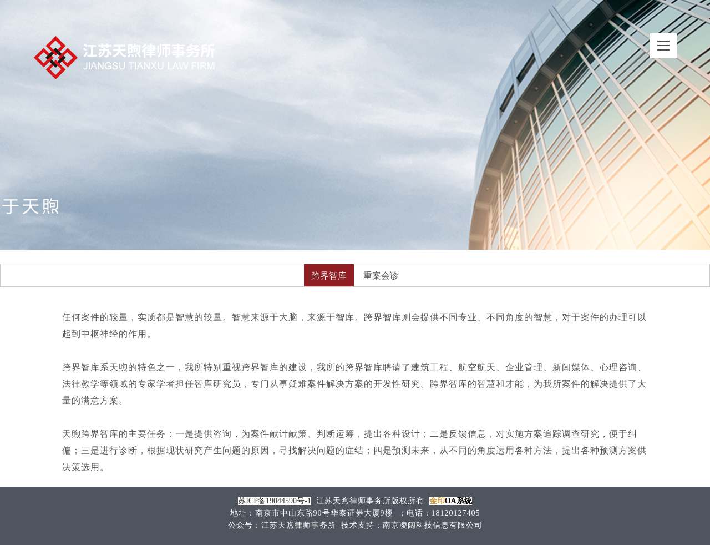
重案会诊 (381, 275)
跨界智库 (329, 275)
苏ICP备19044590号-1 (274, 501)
